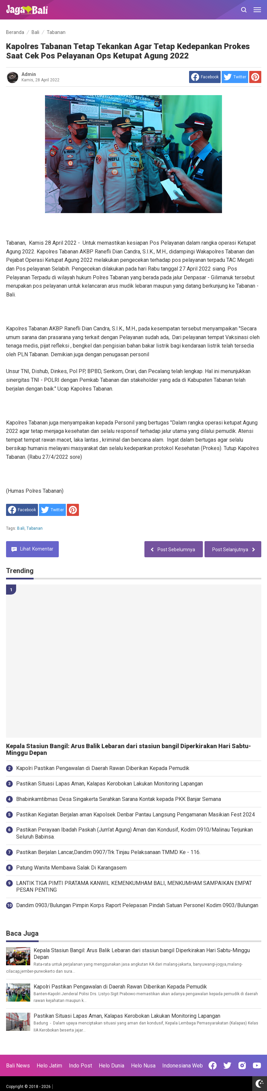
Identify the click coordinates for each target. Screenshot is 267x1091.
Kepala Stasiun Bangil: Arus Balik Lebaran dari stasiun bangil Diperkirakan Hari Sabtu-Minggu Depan (128, 750)
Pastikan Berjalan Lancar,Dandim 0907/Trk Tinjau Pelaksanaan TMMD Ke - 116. (108, 852)
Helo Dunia (111, 1065)
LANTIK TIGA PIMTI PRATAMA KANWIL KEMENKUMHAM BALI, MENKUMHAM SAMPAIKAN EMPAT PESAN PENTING (134, 886)
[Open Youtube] (257, 1065)
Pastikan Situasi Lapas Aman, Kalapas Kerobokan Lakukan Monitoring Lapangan (109, 783)
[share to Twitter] (235, 77)
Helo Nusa (143, 1065)
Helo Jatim (49, 1065)
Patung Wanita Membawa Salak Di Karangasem (71, 867)
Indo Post (80, 1065)
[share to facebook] (205, 77)
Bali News (18, 1065)
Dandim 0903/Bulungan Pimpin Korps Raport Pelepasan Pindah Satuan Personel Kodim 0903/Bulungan (137, 905)
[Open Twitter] (227, 1065)
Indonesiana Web (182, 1065)
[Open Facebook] (213, 1065)
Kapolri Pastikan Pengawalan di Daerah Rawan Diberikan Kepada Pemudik (102, 768)
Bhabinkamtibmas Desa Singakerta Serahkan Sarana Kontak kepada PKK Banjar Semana (118, 799)
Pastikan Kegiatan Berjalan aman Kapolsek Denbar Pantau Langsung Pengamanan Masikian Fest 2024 (135, 814)
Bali (21, 528)
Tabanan (35, 528)
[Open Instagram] (242, 1065)
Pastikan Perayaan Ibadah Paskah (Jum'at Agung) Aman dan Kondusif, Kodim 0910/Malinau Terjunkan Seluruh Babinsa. (134, 833)
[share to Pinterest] (255, 77)
